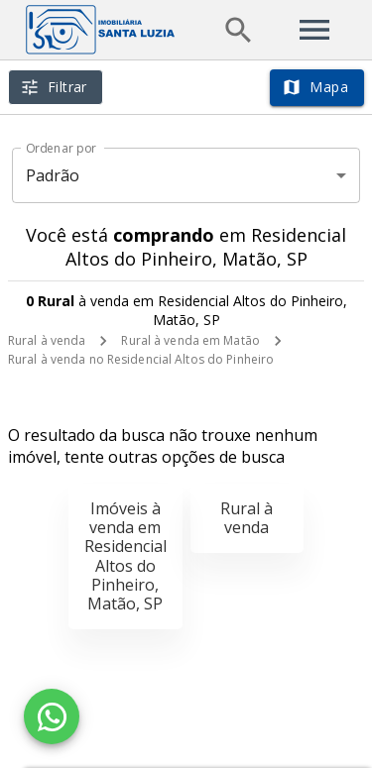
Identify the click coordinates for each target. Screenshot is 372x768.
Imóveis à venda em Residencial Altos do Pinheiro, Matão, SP (125, 555)
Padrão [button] (53, 175)
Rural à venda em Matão (190, 340)
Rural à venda (46, 340)
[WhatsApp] (51, 716)
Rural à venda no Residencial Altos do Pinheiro (141, 359)
